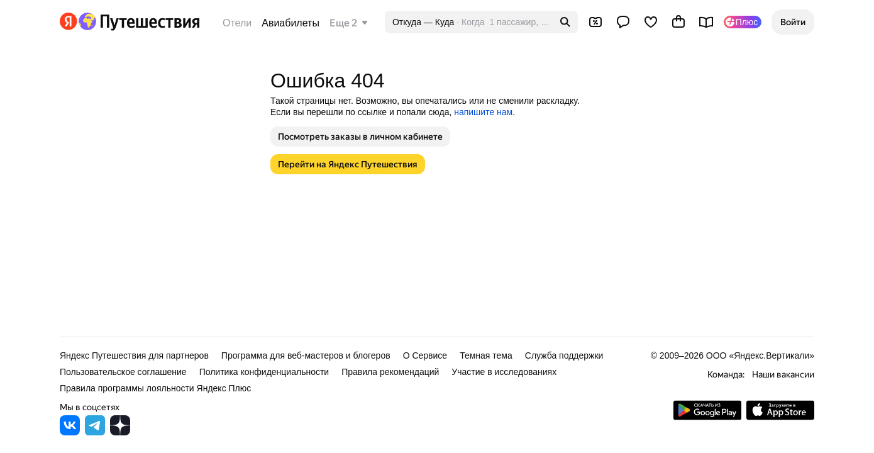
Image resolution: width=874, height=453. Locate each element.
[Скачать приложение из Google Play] (707, 416)
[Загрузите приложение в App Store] (780, 416)
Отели (237, 23)
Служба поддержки (564, 355)
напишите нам (483, 112)
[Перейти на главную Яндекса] (68, 21)
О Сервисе (425, 355)
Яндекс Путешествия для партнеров (134, 355)
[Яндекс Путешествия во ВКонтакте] (70, 432)
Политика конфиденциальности (264, 372)
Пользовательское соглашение (123, 372)
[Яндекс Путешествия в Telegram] (95, 432)
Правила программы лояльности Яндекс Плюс (155, 388)
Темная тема (486, 355)
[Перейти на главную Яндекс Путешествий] (138, 21)
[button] (793, 22)
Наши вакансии (783, 374)
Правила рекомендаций (390, 372)
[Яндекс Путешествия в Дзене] (120, 432)
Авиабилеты (290, 23)
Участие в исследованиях (503, 372)
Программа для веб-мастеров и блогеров (305, 355)
